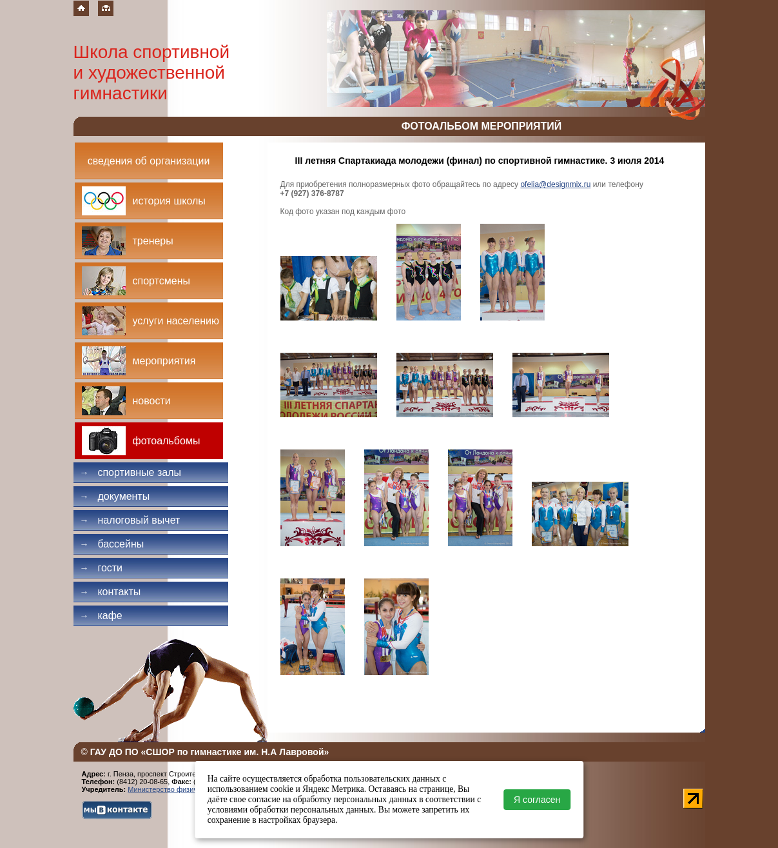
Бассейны (112, 543)
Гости (101, 567)
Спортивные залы (131, 472)
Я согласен (537, 799)
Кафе (101, 615)
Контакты (110, 591)
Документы (115, 496)
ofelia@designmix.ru (555, 184)
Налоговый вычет (130, 520)
